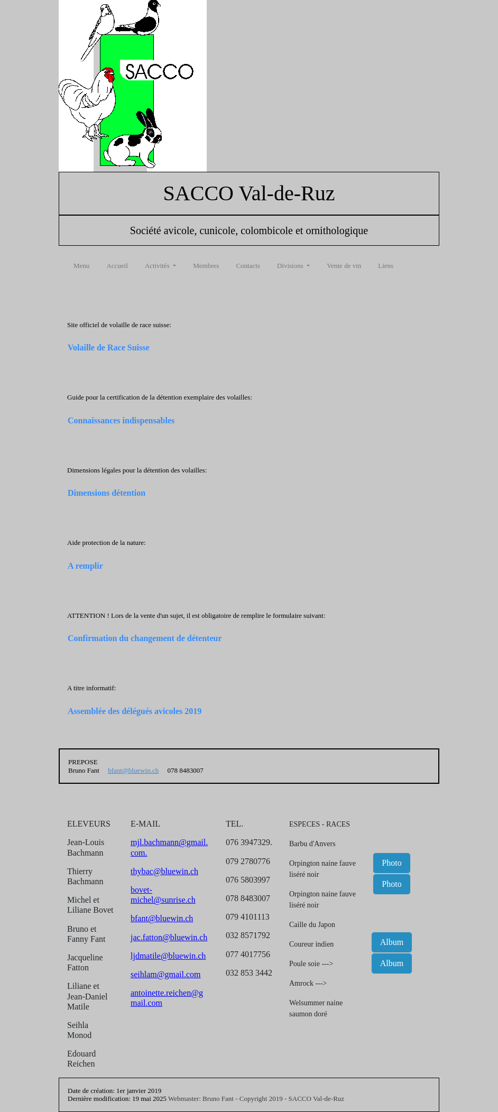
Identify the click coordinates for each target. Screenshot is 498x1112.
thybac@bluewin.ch (164, 871)
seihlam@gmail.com (165, 974)
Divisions (291, 266)
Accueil (116, 266)
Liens (385, 266)
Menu (81, 266)
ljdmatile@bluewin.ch (168, 955)
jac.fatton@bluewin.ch (169, 937)
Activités (158, 266)
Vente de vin (344, 266)
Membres (206, 266)
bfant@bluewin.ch (133, 770)
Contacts (248, 266)
